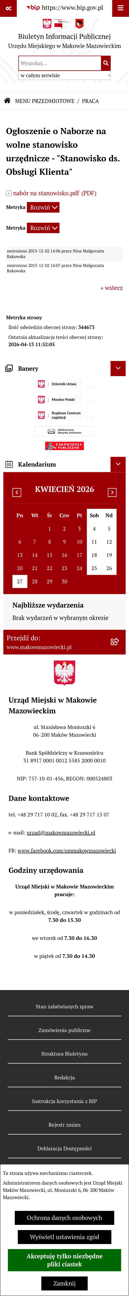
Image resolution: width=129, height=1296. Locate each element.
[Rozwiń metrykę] (43, 207)
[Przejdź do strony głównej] (64, 35)
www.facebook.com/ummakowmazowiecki (67, 850)
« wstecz (112, 288)
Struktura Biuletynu (64, 1053)
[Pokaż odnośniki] (8, 8)
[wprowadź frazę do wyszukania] (59, 63)
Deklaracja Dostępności (64, 1148)
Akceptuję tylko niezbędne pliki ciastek (65, 1260)
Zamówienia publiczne (64, 1030)
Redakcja (64, 1077)
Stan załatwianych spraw (64, 1006)
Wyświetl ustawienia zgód (64, 1237)
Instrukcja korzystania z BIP (64, 1101)
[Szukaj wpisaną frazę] (106, 63)
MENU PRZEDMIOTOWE (45, 101)
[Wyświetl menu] (120, 8)
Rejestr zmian (64, 1124)
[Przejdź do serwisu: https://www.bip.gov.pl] (64, 7)
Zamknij (64, 1283)
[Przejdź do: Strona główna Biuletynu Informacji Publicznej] (7, 101)
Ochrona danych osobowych (64, 1218)
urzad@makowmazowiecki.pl (61, 832)
